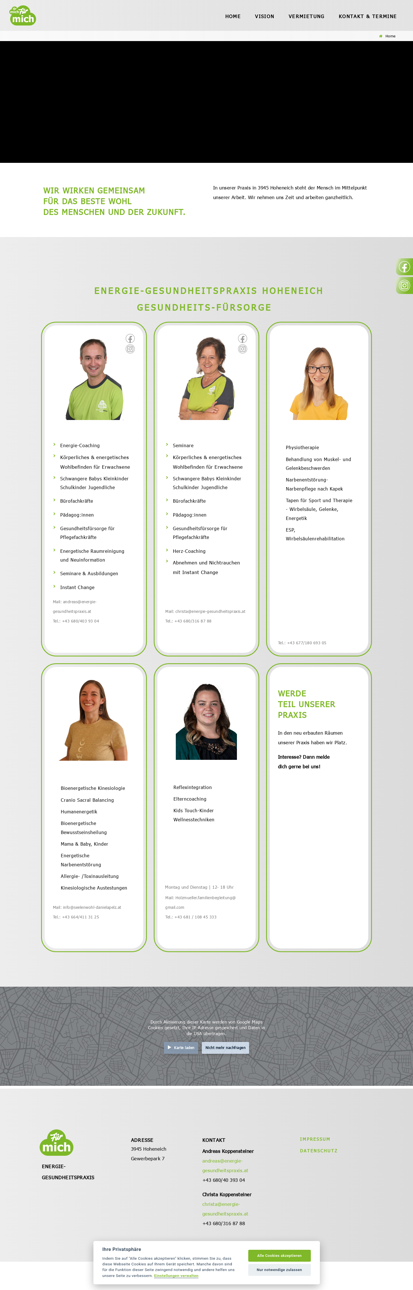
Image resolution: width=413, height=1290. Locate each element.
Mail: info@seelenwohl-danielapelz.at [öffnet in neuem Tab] (89, 935)
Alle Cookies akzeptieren (279, 1255)
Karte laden (184, 1076)
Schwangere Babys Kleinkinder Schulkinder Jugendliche (96, 485)
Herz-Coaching (190, 557)
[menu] (232, 15)
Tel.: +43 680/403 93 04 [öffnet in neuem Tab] (77, 630)
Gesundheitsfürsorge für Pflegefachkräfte (88, 538)
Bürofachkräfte (77, 504)
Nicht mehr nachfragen (226, 1076)
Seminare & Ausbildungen (90, 581)
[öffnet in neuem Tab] (130, 338)
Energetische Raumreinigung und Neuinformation (94, 562)
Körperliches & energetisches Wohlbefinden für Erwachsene (95, 463)
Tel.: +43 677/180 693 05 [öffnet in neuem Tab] (303, 652)
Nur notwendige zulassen (279, 1270)
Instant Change (78, 596)
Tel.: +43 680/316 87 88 (189, 630)
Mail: (170, 925)
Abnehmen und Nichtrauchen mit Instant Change (206, 574)
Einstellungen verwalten (176, 1275)
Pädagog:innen (77, 519)
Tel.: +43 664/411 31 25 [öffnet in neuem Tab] (77, 945)
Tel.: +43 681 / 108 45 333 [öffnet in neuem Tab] (192, 945)
